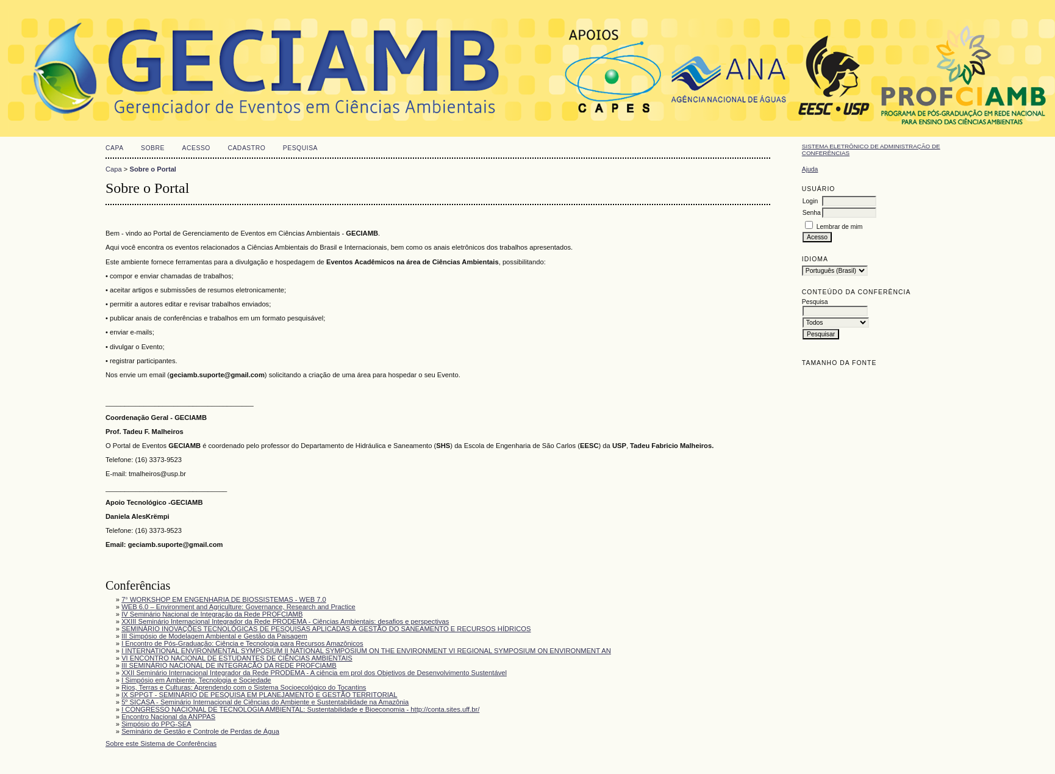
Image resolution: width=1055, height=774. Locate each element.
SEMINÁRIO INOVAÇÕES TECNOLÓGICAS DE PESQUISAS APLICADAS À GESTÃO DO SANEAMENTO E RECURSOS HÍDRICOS (326, 628)
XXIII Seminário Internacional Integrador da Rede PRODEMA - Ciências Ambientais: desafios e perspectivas (285, 621)
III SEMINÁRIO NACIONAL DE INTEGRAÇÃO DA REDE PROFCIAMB (229, 665)
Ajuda (810, 169)
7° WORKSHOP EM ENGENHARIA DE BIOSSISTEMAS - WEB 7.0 (223, 599)
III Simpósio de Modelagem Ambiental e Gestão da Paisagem (214, 636)
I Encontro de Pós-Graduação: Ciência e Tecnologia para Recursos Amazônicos (242, 643)
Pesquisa (300, 148)
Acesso (196, 148)
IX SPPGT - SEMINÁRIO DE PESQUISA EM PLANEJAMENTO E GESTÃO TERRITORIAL (259, 694)
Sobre (153, 148)
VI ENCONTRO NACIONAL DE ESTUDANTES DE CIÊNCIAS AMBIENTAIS (236, 658)
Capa (115, 148)
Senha (812, 212)
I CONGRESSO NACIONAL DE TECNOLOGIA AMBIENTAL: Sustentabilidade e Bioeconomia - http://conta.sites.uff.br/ (300, 709)
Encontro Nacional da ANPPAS (168, 716)
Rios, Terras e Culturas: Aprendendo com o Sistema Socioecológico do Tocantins (243, 687)
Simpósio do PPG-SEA (156, 724)
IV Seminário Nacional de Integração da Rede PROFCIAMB (211, 614)
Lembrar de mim (840, 226)
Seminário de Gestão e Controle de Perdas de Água (200, 731)
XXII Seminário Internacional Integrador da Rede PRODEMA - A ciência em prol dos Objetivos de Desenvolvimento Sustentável (314, 672)
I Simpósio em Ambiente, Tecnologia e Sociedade (196, 680)
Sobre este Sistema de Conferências (161, 743)
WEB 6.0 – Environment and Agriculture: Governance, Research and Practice (238, 606)
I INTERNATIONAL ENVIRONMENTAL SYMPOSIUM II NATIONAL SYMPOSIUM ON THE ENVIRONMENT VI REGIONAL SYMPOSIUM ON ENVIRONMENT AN (366, 650)
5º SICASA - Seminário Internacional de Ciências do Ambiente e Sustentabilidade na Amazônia (265, 702)
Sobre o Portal (153, 169)
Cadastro (246, 148)
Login (810, 201)
